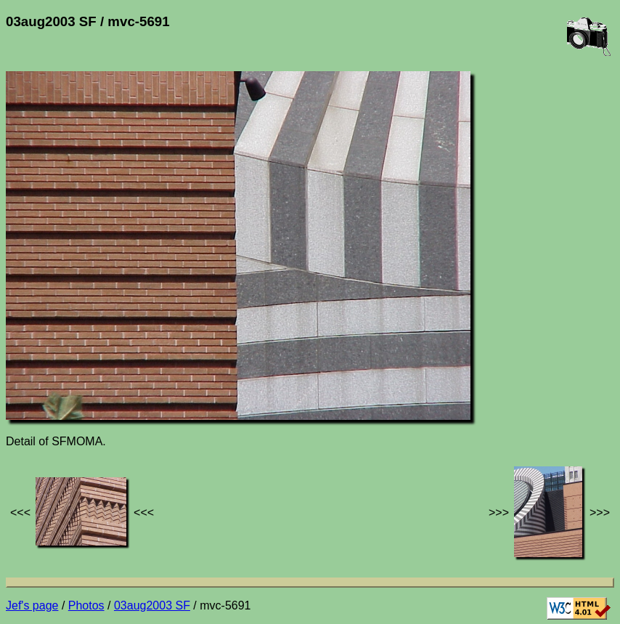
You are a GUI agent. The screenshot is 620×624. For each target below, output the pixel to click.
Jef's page (32, 605)
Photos (86, 605)
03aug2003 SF (152, 605)
